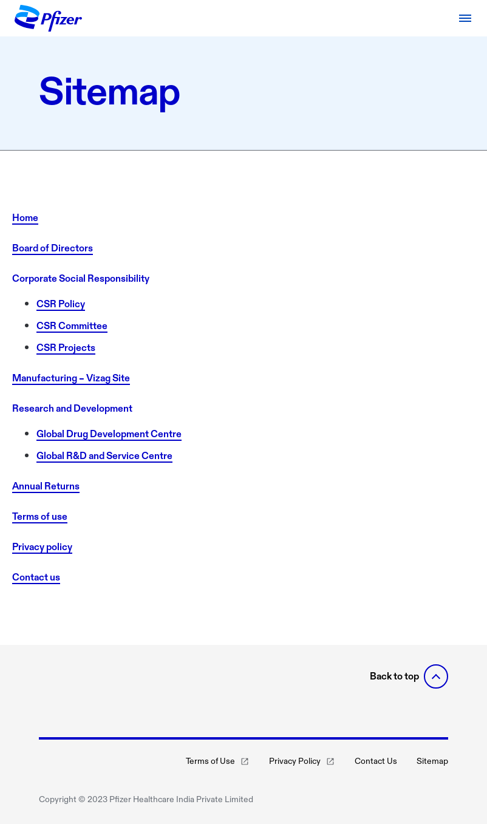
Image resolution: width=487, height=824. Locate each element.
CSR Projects (65, 347)
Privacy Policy (302, 761)
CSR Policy (60, 304)
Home (25, 217)
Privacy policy (42, 547)
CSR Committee (71, 326)
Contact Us (376, 761)
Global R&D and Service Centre (104, 455)
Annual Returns (46, 486)
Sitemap (432, 761)
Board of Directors (52, 248)
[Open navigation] (465, 18)
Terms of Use (218, 761)
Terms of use (39, 516)
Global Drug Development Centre (109, 434)
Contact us (36, 577)
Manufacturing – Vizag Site (71, 378)
